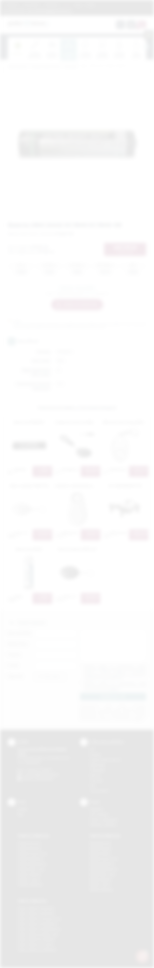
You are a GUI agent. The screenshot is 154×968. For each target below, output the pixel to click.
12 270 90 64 (16, 11)
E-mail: (13, 665)
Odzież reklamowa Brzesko (36, 908)
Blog (78, 4)
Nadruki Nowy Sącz (103, 874)
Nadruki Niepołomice (104, 869)
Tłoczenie (96, 780)
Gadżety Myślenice (30, 858)
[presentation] (146, 46)
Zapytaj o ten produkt (77, 288)
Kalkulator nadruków (103, 824)
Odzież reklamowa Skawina (36, 939)
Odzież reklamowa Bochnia (35, 913)
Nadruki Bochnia (100, 843)
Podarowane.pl (17, 66)
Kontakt (90, 4)
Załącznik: (15, 676)
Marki (67, 4)
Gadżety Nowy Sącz (31, 869)
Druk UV (95, 775)
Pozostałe (70, 66)
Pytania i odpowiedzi (104, 819)
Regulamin (12, 4)
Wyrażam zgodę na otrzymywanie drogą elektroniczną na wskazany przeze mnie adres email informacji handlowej (115, 685)
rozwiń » (114, 689)
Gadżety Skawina (29, 874)
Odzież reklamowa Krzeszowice (39, 918)
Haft (92, 785)
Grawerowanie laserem (105, 759)
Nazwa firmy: (18, 644)
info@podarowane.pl (45, 774)
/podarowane (44, 779)
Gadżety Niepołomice (32, 864)
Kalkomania (97, 765)
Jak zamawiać (32, 4)
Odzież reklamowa (32, 901)
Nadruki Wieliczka (101, 889)
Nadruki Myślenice (102, 864)
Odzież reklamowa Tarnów (35, 944)
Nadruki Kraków (100, 853)
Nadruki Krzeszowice (104, 858)
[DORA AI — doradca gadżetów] (142, 956)
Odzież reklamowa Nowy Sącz (38, 934)
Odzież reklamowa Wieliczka (37, 949)
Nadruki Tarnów (100, 884)
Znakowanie (52, 4)
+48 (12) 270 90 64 (39, 769)
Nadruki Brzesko (101, 848)
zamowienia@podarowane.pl (51, 11)
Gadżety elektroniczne (46, 66)
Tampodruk (97, 770)
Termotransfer (99, 790)
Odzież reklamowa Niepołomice (39, 929)
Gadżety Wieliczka (30, 884)
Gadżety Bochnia (29, 843)
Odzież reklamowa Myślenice (37, 924)
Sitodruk (95, 754)
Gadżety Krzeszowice (32, 853)
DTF (92, 749)
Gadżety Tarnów (28, 879)
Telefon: (14, 655)
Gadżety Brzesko (29, 848)
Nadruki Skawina (101, 879)
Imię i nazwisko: (20, 633)
